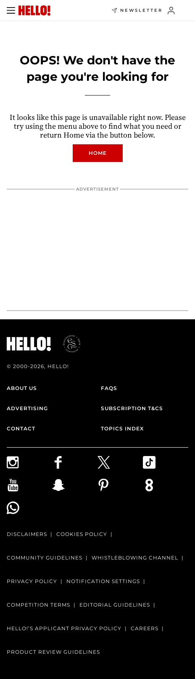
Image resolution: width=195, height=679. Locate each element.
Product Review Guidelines (53, 652)
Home (98, 153)
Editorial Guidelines (114, 605)
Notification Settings (103, 581)
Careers (144, 628)
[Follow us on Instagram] (29, 462)
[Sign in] (171, 10)
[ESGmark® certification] (67, 344)
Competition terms (38, 605)
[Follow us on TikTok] (165, 462)
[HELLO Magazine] (34, 10)
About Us (22, 388)
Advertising (27, 408)
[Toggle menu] (11, 10)
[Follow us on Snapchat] (75, 485)
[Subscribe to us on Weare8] (165, 485)
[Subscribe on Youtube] (29, 485)
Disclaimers (27, 534)
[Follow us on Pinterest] (120, 485)
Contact (21, 428)
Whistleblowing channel (135, 557)
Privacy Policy (32, 581)
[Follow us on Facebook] (75, 462)
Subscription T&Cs (132, 408)
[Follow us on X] (120, 462)
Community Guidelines (44, 557)
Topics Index (122, 428)
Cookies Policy (81, 534)
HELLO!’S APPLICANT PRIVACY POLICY (64, 628)
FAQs (109, 388)
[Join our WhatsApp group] (29, 507)
